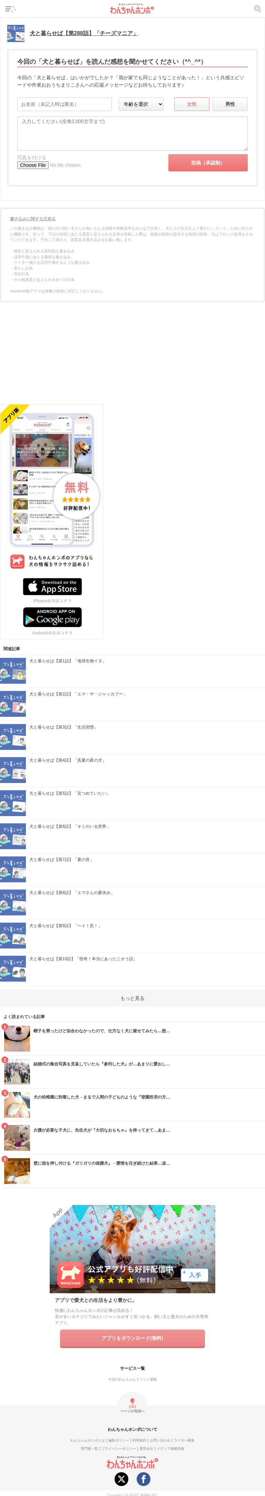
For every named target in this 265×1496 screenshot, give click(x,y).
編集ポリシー (118, 1440)
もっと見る (132, 998)
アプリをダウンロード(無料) (132, 1338)
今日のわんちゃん (122, 1379)
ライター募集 (184, 1440)
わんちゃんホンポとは (87, 1440)
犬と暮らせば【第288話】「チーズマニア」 (84, 33)
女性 (192, 104)
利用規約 (139, 1440)
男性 (230, 104)
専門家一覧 (89, 1448)
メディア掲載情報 (170, 1448)
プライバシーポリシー (118, 1448)
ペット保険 (148, 1379)
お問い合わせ (160, 1440)
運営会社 (146, 1448)
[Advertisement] (132, 355)
